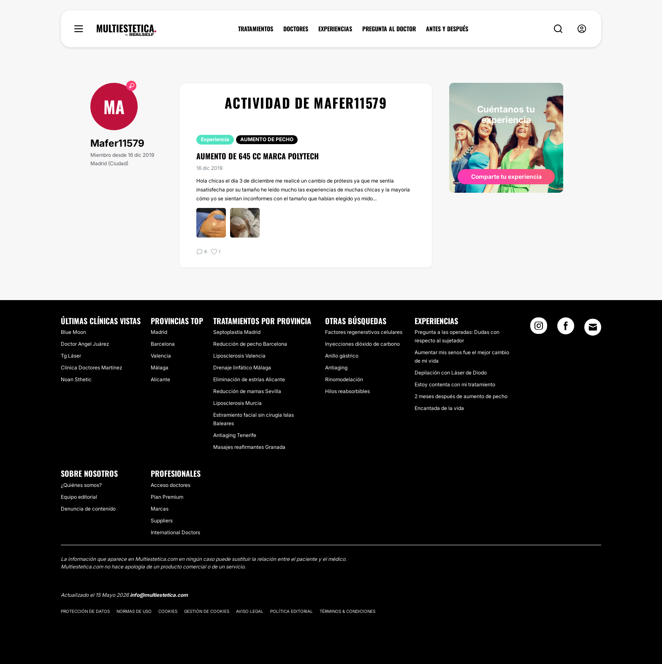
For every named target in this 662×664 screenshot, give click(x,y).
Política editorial (291, 611)
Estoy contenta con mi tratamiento (455, 384)
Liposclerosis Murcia (237, 403)
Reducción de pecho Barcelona (250, 344)
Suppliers (162, 520)
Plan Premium (167, 497)
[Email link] (592, 327)
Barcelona (163, 344)
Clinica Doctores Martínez (91, 367)
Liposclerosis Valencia (239, 355)
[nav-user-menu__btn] (581, 29)
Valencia (161, 355)
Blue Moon (73, 332)
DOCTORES (295, 29)
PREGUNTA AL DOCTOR (389, 29)
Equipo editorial (79, 497)
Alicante (160, 379)
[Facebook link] (565, 328)
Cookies (167, 611)
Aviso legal (249, 611)
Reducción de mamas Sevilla (247, 391)
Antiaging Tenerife (234, 435)
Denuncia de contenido (88, 509)
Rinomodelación (344, 379)
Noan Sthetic (76, 379)
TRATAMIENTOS (255, 29)
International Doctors (175, 532)
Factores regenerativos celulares (363, 332)
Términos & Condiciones (347, 611)
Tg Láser (71, 355)
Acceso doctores (170, 485)
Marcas (159, 509)
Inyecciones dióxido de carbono (362, 344)
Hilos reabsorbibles (347, 391)
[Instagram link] (538, 328)
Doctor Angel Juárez (85, 344)
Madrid (159, 332)
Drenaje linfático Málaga (242, 367)
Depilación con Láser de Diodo (451, 372)
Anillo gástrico (341, 355)
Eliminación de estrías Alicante (249, 379)
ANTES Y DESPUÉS (447, 29)
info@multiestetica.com (159, 595)
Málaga (159, 367)
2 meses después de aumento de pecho (461, 396)
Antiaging (336, 367)
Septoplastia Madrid (236, 332)
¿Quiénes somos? (81, 485)
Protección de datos (85, 611)
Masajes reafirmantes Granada (249, 447)
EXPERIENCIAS (335, 29)
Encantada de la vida (439, 408)
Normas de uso (134, 611)
